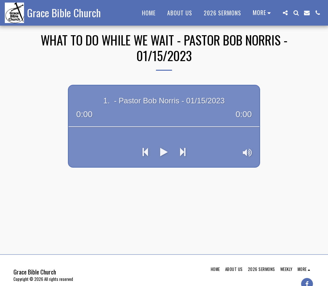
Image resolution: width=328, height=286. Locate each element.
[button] (285, 13)
